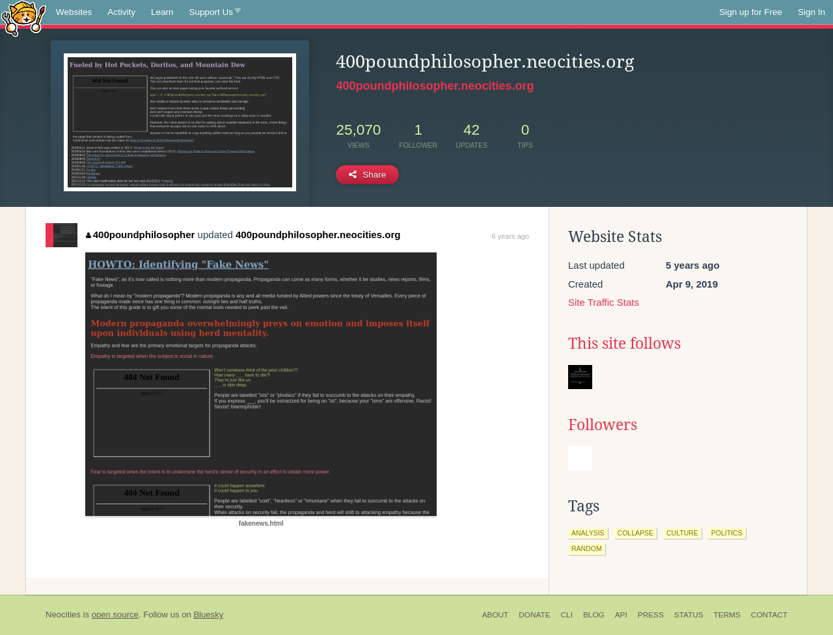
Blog (594, 614)
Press (651, 614)
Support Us (215, 12)
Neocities (63, 614)
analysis (588, 533)
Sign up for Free (750, 12)
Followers (602, 424)
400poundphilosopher (140, 234)
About (495, 614)
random (586, 548)
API (621, 614)
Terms (727, 614)
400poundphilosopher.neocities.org (435, 85)
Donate (534, 614)
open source (115, 614)
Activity (121, 12)
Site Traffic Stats (603, 302)
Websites (74, 12)
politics (727, 533)
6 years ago (510, 236)
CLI (567, 614)
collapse (635, 533)
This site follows (624, 343)
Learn (162, 12)
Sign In (811, 12)
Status (688, 614)
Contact (769, 614)
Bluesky (208, 614)
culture (682, 533)
